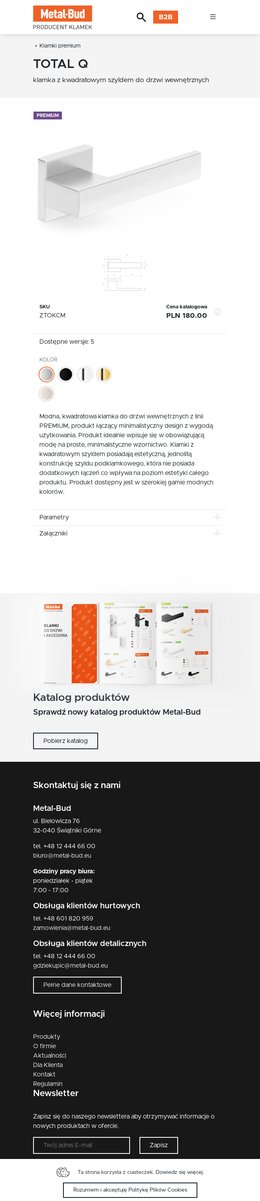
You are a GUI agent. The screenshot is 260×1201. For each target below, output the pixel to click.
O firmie (44, 1046)
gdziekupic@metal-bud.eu (70, 966)
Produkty (46, 1037)
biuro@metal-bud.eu (62, 856)
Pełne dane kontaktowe (77, 985)
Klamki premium (59, 46)
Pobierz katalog (65, 741)
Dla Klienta (48, 1065)
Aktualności (49, 1055)
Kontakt (44, 1074)
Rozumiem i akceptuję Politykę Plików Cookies (130, 1190)
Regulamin (48, 1084)
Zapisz (159, 1145)
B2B (166, 17)
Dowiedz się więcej (179, 1172)
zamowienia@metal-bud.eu (71, 928)
